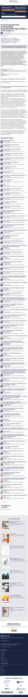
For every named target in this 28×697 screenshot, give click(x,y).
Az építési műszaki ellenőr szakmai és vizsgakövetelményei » (9, 236)
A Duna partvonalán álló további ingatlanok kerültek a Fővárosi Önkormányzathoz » (14, 231)
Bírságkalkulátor (13, 533)
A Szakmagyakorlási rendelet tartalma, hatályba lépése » (14, 320)
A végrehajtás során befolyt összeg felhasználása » (13, 267)
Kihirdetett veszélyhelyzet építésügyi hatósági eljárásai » (14, 220)
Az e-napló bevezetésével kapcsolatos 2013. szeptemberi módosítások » (13, 379)
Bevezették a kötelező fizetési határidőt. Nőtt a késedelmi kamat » (14, 283)
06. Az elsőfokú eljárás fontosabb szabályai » (11, 149)
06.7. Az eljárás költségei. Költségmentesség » (12, 153)
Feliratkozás (20, 11)
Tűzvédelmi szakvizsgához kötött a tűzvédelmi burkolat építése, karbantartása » (12, 409)
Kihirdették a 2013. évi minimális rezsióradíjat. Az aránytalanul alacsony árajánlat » (12, 305)
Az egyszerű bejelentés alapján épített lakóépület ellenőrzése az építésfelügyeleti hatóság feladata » (13, 468)
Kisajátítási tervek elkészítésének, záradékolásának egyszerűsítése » (13, 257)
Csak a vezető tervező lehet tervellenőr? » (11, 423)
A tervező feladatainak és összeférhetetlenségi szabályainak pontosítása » (11, 331)
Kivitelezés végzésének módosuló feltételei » (11, 293)
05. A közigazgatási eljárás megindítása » (10, 144)
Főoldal (2, 19)
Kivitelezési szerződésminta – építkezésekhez (15, 522)
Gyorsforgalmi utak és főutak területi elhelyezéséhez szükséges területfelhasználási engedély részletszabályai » (14, 246)
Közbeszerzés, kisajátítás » (7, 179)
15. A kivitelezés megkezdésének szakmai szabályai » (13, 197)
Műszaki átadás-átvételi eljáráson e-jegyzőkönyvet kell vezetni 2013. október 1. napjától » (13, 384)
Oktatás (2, 673)
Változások (2, 654)
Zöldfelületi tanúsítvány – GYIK (16, 570)
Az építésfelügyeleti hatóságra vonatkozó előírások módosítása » (12, 490)
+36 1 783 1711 (4, 641)
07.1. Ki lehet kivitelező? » (7, 171)
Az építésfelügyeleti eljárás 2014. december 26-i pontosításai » (12, 457)
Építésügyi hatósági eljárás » (7, 140)
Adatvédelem (3, 670)
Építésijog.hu (4, 501)
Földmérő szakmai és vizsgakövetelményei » (12, 252)
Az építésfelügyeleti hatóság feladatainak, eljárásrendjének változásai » (10, 473)
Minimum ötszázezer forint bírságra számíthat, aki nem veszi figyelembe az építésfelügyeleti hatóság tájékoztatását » (13, 479)
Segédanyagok (3, 658)
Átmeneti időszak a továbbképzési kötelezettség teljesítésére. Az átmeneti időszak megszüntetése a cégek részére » (14, 429)
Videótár (2, 657)
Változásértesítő (3, 665)
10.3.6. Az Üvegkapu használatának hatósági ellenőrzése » (11, 485)
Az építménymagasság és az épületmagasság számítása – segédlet (17, 559)
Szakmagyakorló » (5, 419)
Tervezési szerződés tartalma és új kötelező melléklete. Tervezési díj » (14, 336)
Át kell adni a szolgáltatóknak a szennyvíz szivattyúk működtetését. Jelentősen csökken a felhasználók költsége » (13, 390)
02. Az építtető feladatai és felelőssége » (10, 162)
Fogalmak (2, 653)
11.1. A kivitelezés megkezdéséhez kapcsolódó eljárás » (13, 175)
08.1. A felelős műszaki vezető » (8, 166)
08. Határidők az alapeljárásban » (9, 201)
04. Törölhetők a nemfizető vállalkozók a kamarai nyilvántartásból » (13, 288)
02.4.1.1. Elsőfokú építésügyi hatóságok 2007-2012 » (13, 157)
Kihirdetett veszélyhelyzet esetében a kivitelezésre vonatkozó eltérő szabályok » (12, 225)
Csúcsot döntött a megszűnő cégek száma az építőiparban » (11, 354)
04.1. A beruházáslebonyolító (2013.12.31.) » (11, 193)
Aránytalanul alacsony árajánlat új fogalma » (11, 206)
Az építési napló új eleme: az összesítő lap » (11, 188)
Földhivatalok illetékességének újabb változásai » (12, 241)
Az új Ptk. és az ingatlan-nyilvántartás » (10, 446)
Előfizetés (2, 666)
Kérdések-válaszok (4, 659)
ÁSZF (2, 669)
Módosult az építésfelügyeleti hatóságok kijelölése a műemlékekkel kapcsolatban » (13, 462)
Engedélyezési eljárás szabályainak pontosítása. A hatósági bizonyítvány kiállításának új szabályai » (12, 348)
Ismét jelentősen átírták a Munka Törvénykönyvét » (13, 358)
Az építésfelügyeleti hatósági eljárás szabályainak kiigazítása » (13, 442)
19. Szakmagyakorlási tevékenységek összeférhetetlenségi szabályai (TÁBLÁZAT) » (11, 414)
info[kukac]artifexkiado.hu (5, 640)
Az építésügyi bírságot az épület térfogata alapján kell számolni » (14, 496)
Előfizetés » (3, 184)
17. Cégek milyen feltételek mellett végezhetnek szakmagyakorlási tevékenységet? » (12, 325)
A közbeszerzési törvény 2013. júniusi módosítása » (12, 271)
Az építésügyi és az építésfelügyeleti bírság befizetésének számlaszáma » (11, 211)
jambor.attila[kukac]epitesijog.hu (6, 646)
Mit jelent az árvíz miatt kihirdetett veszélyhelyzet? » (13, 216)
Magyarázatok (5, 19)
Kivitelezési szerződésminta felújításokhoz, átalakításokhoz (16, 596)
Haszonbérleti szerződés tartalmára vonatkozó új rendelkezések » (12, 451)
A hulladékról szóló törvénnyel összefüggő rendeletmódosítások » (11, 262)
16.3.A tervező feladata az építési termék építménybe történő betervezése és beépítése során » (13, 316)
